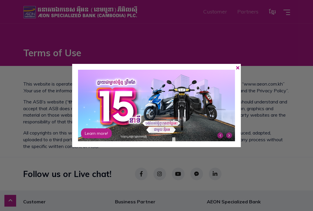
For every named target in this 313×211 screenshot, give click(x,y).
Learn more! (96, 133)
